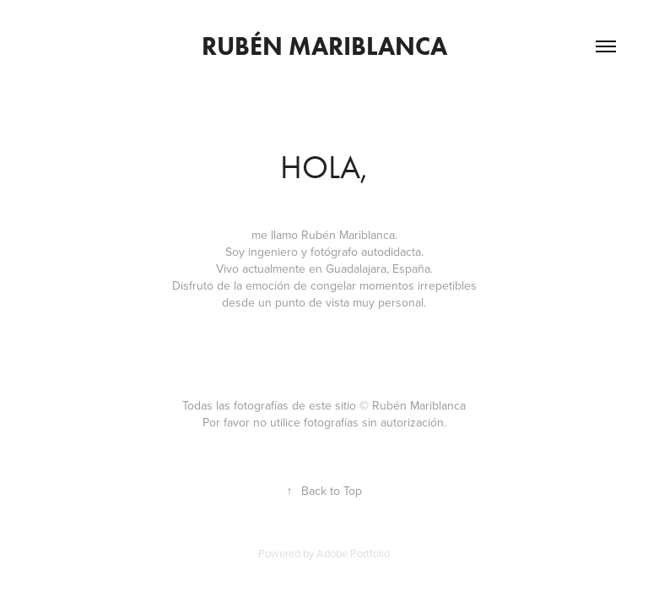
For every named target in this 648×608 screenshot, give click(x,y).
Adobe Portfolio (353, 553)
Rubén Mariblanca (324, 46)
